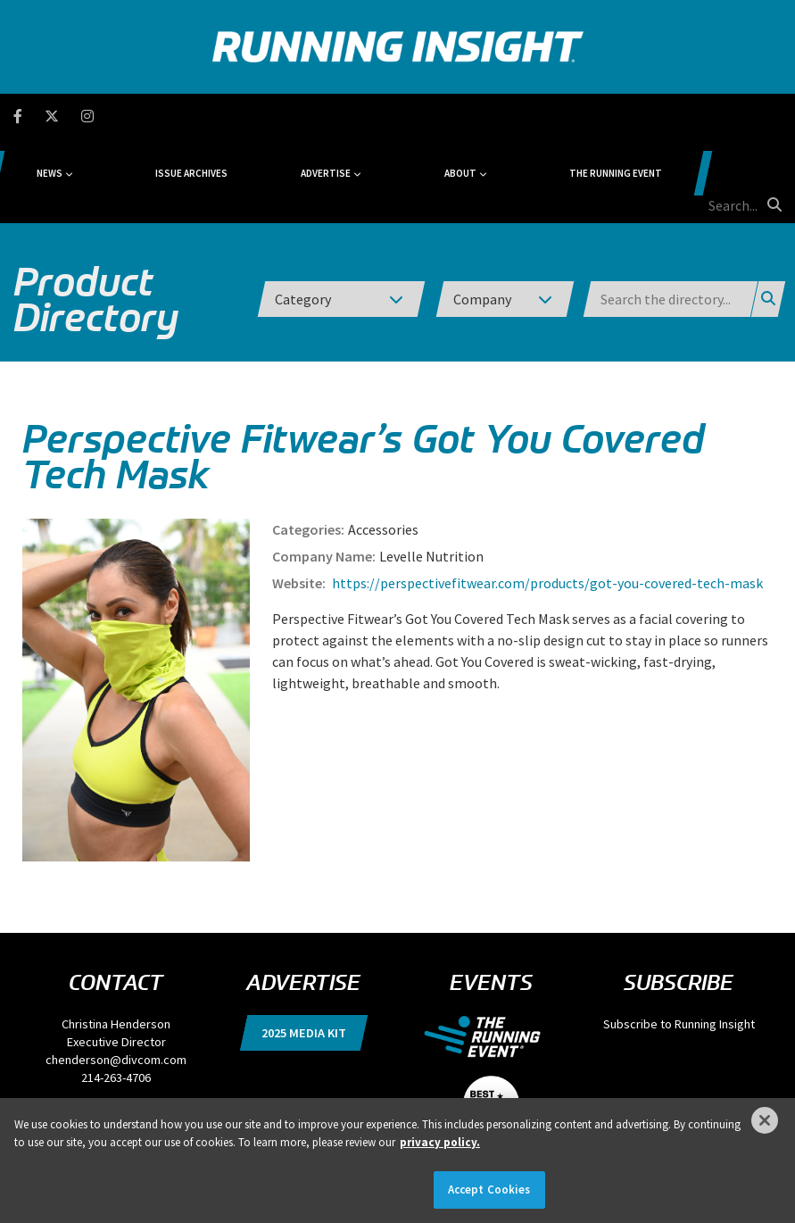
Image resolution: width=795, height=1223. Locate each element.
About (467, 116)
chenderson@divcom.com (116, 975)
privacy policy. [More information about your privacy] (440, 1142)
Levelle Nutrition (431, 471)
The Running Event (587, 116)
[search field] (709, 116)
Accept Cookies (489, 1189)
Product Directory (95, 214)
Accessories (383, 444)
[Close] (764, 1120)
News (166, 116)
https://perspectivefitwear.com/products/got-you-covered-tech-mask (546, 498)
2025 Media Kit (303, 948)
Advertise (370, 116)
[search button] (772, 115)
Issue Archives (272, 116)
